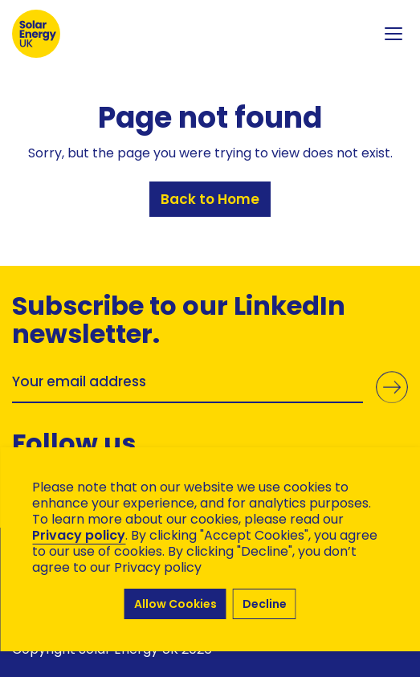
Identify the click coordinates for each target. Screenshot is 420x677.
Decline (265, 604)
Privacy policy (78, 535)
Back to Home (210, 199)
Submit (392, 387)
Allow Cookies (175, 604)
